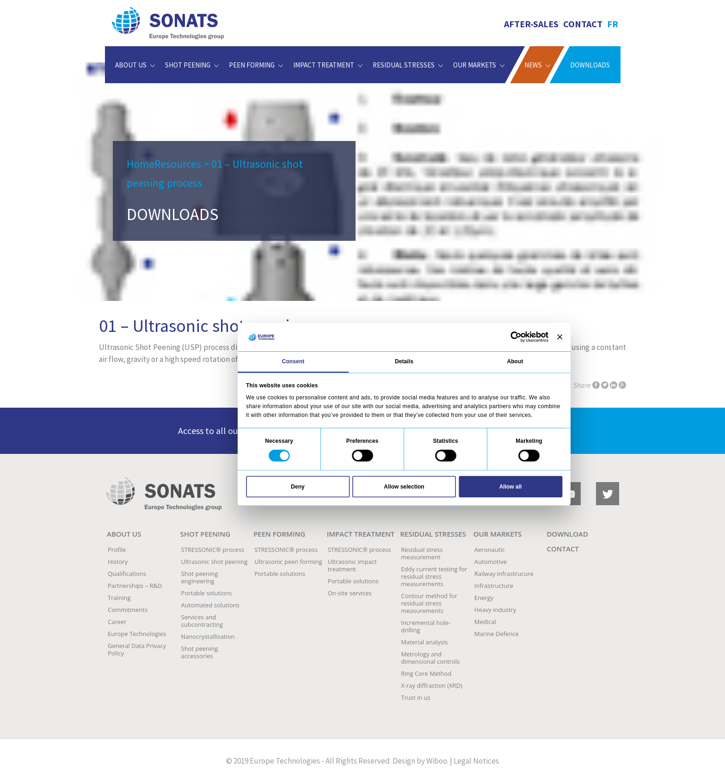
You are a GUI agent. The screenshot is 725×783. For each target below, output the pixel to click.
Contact (582, 24)
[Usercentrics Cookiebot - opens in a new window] (516, 337)
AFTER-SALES (531, 24)
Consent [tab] (293, 361)
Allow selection (404, 486)
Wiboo (436, 761)
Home (140, 164)
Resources (177, 164)
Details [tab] (404, 361)
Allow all (510, 486)
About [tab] (515, 361)
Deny (297, 486)
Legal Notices (476, 761)
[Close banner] (559, 337)
